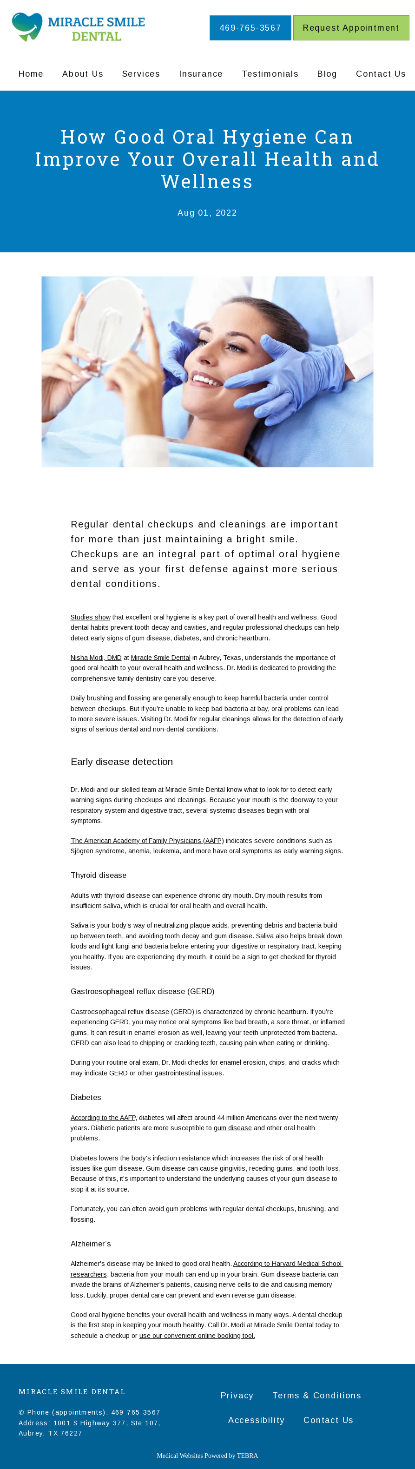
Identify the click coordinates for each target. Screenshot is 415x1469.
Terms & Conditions (316, 1395)
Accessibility (256, 1420)
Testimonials (270, 74)
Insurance (201, 74)
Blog (327, 74)
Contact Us (381, 74)
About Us (82, 74)
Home (31, 74)
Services (141, 74)
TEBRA (247, 1455)
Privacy (237, 1395)
